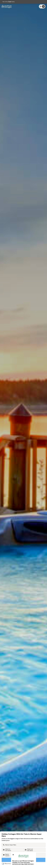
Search (23, 860)
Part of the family (9, 1)
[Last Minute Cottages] (7, 6)
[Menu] (42, 6)
